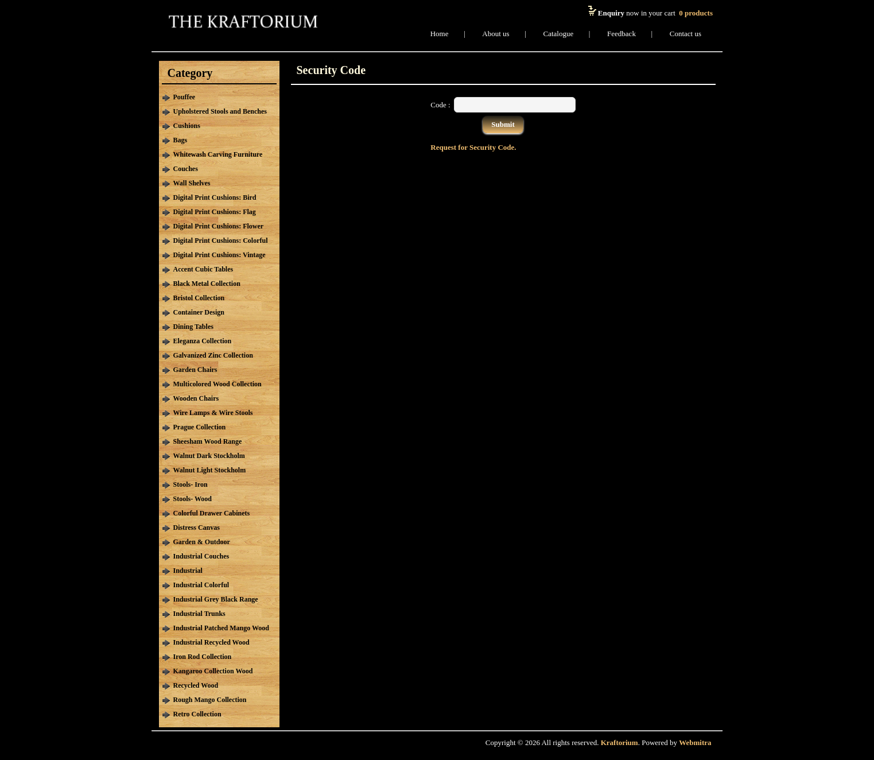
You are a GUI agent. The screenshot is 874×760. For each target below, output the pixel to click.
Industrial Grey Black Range (215, 599)
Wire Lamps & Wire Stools (213, 413)
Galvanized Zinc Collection (213, 355)
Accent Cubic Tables (203, 269)
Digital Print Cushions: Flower (218, 226)
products (696, 13)
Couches (185, 169)
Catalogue (558, 33)
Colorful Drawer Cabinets (211, 513)
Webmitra (695, 742)
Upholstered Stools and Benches (220, 111)
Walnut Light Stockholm (209, 470)
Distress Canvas (196, 528)
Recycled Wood (196, 685)
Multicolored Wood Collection (217, 384)
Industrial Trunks (199, 614)
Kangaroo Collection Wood (213, 671)
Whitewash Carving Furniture (218, 154)
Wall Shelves (192, 183)
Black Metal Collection (206, 284)
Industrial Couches (201, 556)
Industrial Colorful (201, 585)
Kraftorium (619, 742)
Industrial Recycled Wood (211, 642)
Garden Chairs (195, 370)
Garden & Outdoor (201, 542)
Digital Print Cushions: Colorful (220, 240)
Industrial (188, 571)
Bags (180, 140)
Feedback (621, 33)
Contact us (685, 33)
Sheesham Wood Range (207, 441)
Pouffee (184, 97)
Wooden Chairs (196, 398)
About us (495, 33)
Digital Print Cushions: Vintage (219, 255)
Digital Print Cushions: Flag (214, 212)
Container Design (198, 312)
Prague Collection (199, 427)
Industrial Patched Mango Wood (221, 628)
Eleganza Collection (202, 341)
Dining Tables (193, 327)
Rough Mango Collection (210, 700)
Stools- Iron (190, 484)
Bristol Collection (199, 298)
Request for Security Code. (473, 147)
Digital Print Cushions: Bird (215, 197)
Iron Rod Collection (202, 657)
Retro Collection (197, 714)
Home (439, 33)
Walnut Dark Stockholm (209, 456)
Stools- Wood (192, 499)
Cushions (186, 126)
